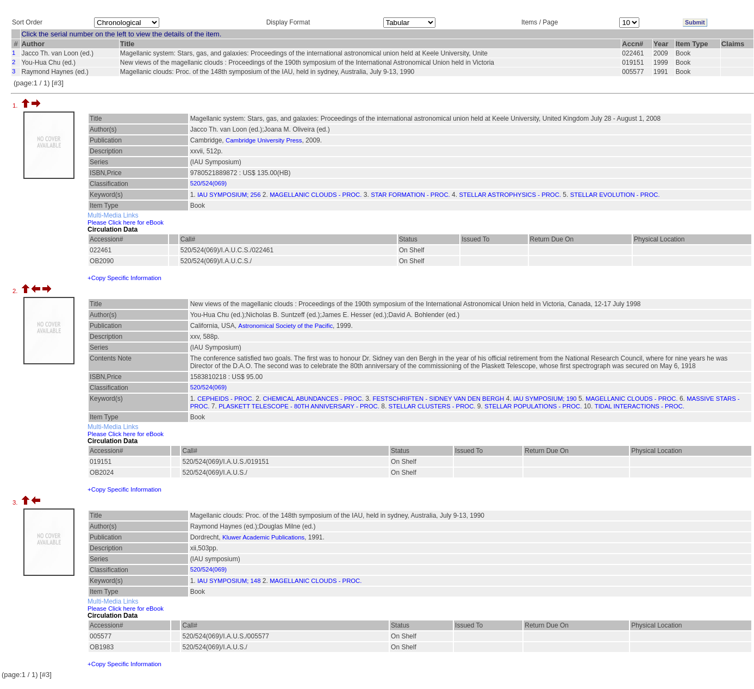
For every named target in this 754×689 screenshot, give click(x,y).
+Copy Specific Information (124, 278)
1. (16, 105)
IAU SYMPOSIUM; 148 (228, 581)
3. (16, 502)
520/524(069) (208, 183)
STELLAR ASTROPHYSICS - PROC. (510, 194)
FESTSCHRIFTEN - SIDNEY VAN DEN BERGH (438, 398)
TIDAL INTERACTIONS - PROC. (639, 406)
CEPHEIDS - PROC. (225, 398)
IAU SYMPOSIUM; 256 (228, 194)
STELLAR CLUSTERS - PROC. (432, 406)
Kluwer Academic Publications (263, 537)
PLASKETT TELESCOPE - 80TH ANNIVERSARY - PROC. (299, 406)
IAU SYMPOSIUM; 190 (544, 398)
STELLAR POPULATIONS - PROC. (533, 406)
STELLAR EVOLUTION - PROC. (615, 194)
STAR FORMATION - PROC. (410, 194)
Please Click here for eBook (126, 222)
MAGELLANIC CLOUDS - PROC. (316, 194)
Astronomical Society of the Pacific (285, 325)
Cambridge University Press (264, 140)
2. (16, 291)
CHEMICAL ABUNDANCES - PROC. (313, 398)
